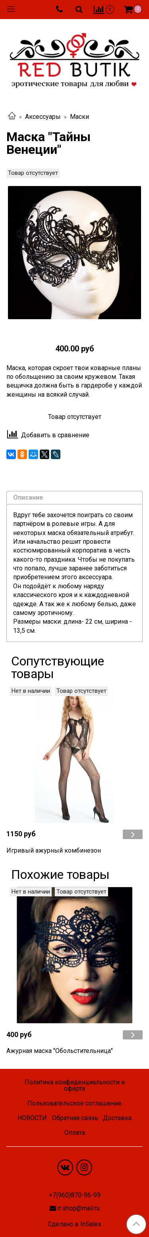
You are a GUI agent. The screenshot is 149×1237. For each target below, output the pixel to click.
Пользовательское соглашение (74, 1103)
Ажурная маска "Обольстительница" (59, 1051)
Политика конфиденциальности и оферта (75, 1085)
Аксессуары (43, 116)
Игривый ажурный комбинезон (53, 850)
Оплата (74, 1132)
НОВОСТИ (32, 1118)
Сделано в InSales (74, 1224)
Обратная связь (75, 1118)
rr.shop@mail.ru (79, 1208)
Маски (79, 116)
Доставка (117, 1118)
